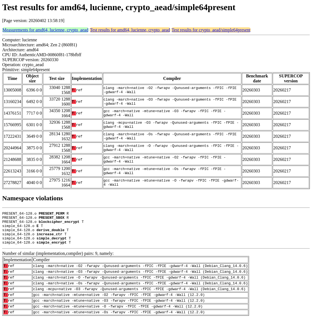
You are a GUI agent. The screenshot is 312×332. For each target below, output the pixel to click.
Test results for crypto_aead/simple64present (211, 30)
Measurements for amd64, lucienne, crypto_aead (45, 30)
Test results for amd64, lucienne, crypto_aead (130, 30)
